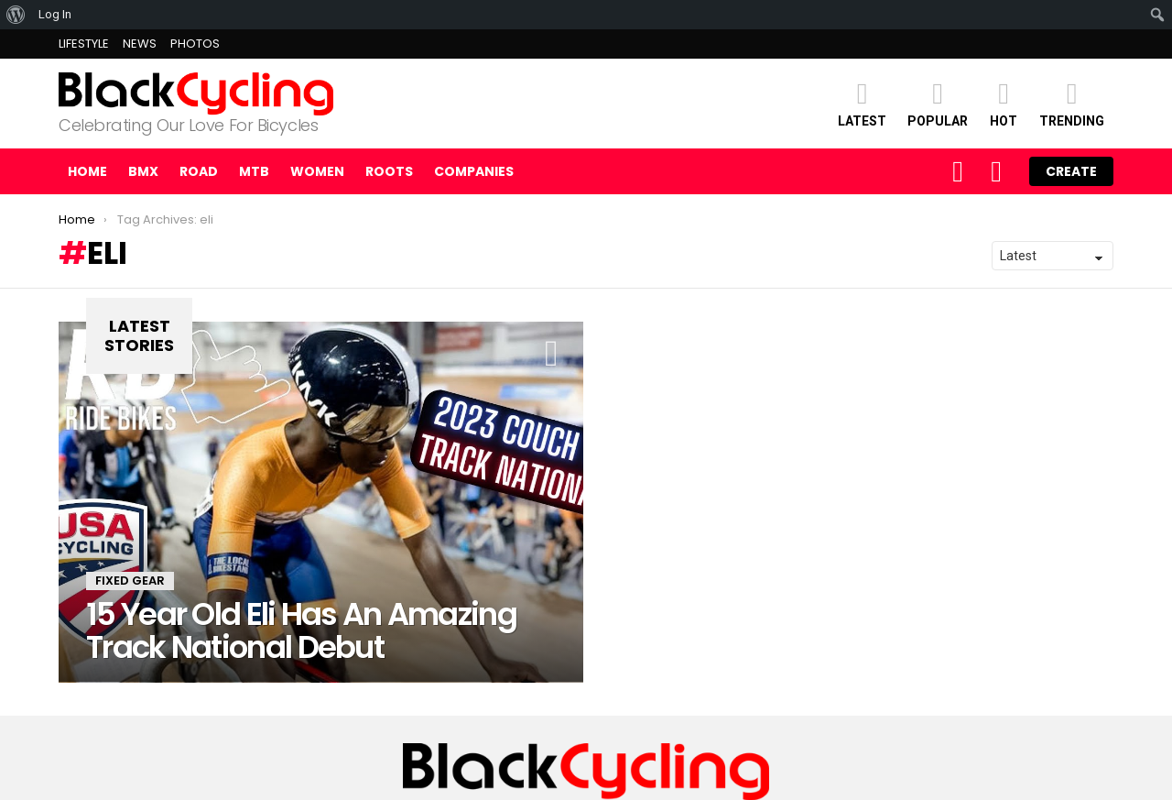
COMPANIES (474, 171)
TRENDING (1071, 103)
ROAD (198, 171)
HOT (1003, 103)
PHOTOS (195, 43)
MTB (254, 171)
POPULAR (937, 103)
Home (87, 171)
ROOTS (389, 171)
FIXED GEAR (130, 580)
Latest (862, 103)
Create (1071, 171)
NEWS (140, 43)
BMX (143, 171)
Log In (54, 14)
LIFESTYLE (84, 43)
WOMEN (317, 171)
